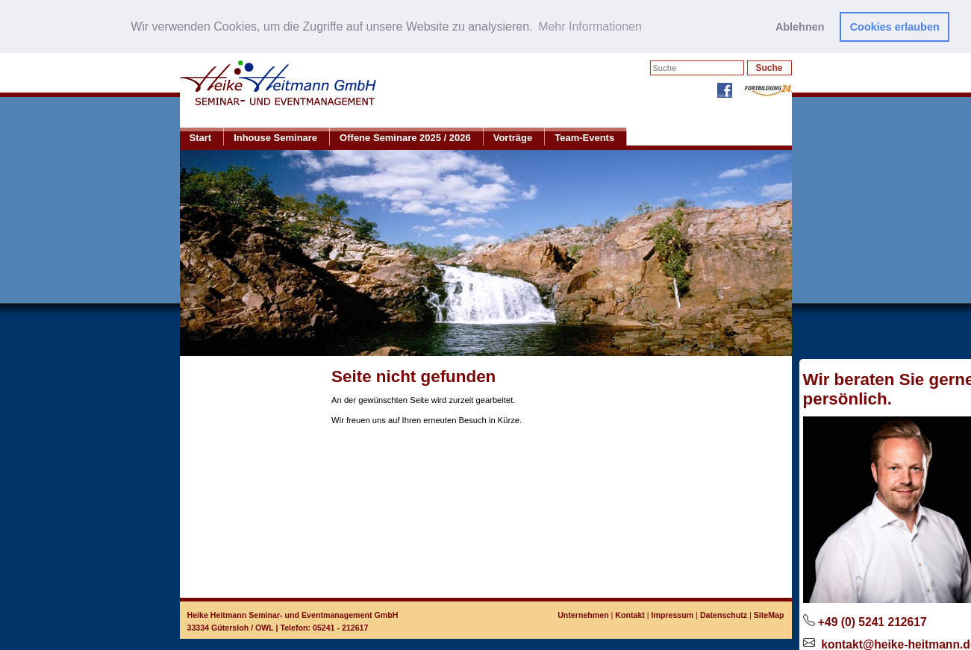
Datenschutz (723, 614)
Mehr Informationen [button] (590, 26)
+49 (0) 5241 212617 (872, 621)
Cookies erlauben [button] (895, 27)
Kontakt (630, 614)
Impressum (673, 614)
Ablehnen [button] (800, 27)
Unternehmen (583, 614)
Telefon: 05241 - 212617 (325, 626)
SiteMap (769, 614)
